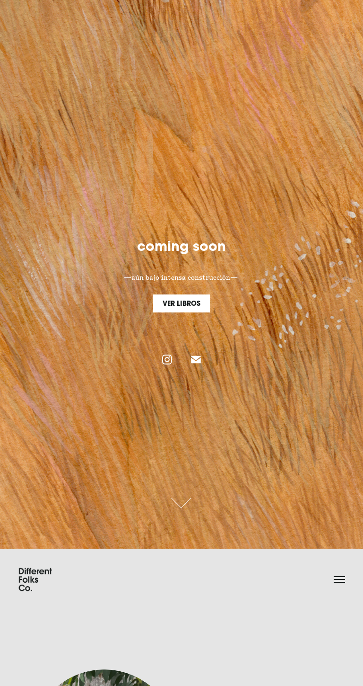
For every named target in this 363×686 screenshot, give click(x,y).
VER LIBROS (181, 303)
